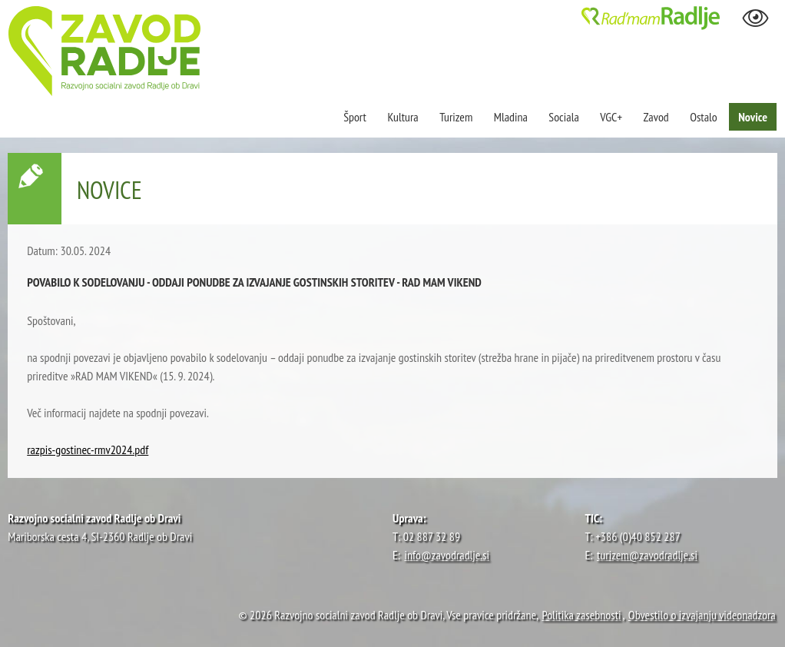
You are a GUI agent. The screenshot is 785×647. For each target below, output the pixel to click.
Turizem (455, 116)
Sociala (563, 116)
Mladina (511, 116)
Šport (356, 116)
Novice (752, 116)
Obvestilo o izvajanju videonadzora (702, 614)
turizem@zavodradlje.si (647, 554)
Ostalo (703, 116)
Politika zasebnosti (581, 614)
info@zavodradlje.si (447, 554)
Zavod (656, 116)
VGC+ (611, 116)
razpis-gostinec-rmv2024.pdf (87, 449)
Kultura (402, 116)
